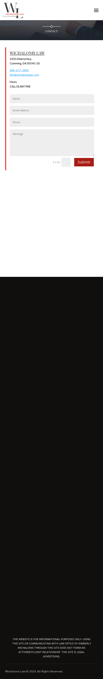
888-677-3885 (19, 70)
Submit (84, 162)
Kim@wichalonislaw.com (24, 74)
